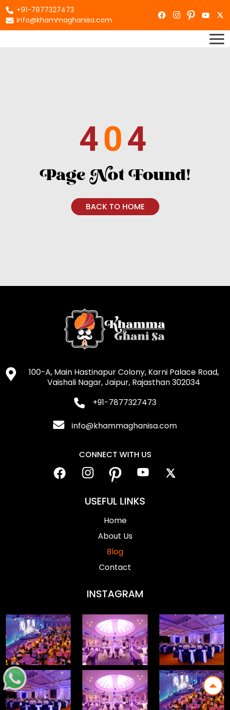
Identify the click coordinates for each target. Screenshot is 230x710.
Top (210, 683)
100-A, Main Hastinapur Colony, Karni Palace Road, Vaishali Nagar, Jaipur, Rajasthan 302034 (124, 377)
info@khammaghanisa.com (64, 20)
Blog (115, 551)
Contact (115, 567)
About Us (115, 536)
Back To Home (115, 206)
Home (115, 520)
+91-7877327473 (45, 10)
